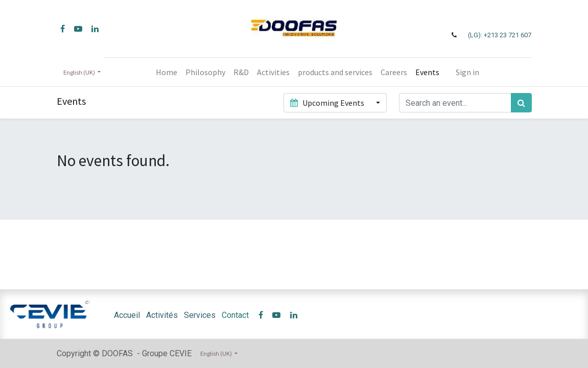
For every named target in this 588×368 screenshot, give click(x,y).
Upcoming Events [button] (328, 103)
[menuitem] (166, 72)
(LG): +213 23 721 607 (499, 35)
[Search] (521, 102)
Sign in (467, 72)
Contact (235, 315)
